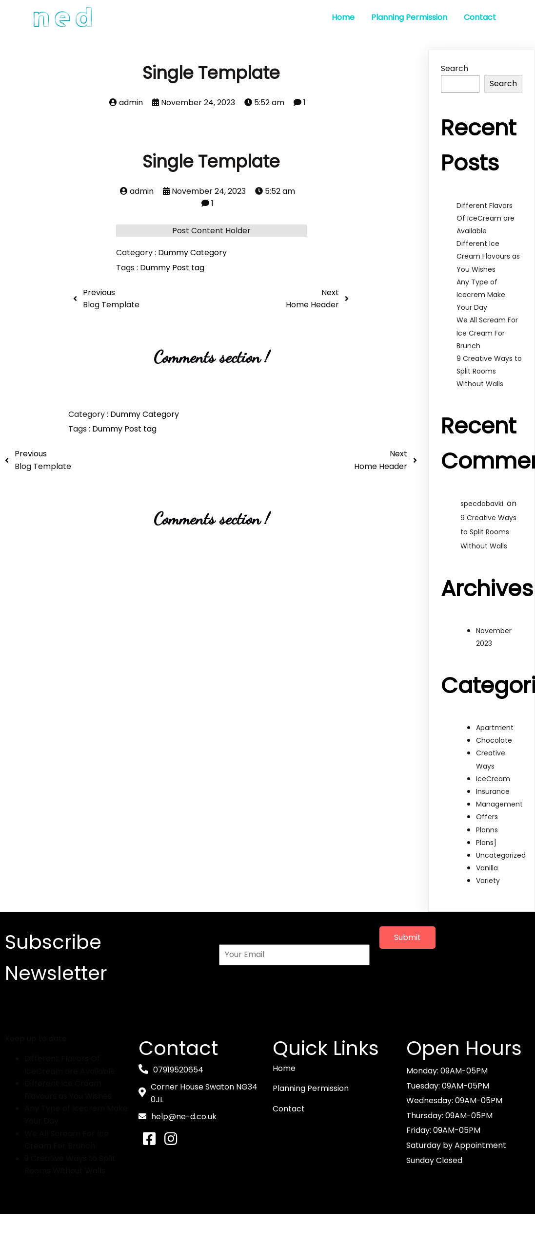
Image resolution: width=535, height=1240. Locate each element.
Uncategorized (501, 855)
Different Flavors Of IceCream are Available (485, 217)
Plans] (486, 842)
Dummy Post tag (172, 267)
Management (499, 803)
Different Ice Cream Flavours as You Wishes (488, 255)
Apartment (495, 727)
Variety (488, 880)
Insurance (493, 791)
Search (454, 68)
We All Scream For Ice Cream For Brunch (487, 332)
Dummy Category (192, 252)
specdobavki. (482, 503)
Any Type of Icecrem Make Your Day (480, 294)
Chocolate (494, 740)
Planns (487, 829)
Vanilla (487, 867)
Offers (487, 817)
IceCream (493, 778)
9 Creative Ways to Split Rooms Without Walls (489, 370)
